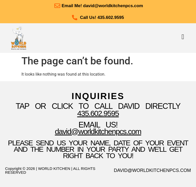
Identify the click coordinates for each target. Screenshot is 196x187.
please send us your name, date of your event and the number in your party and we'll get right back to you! (98, 149)
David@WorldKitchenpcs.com (98, 131)
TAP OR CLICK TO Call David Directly (98, 106)
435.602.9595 (98, 113)
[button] (183, 37)
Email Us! (98, 124)
